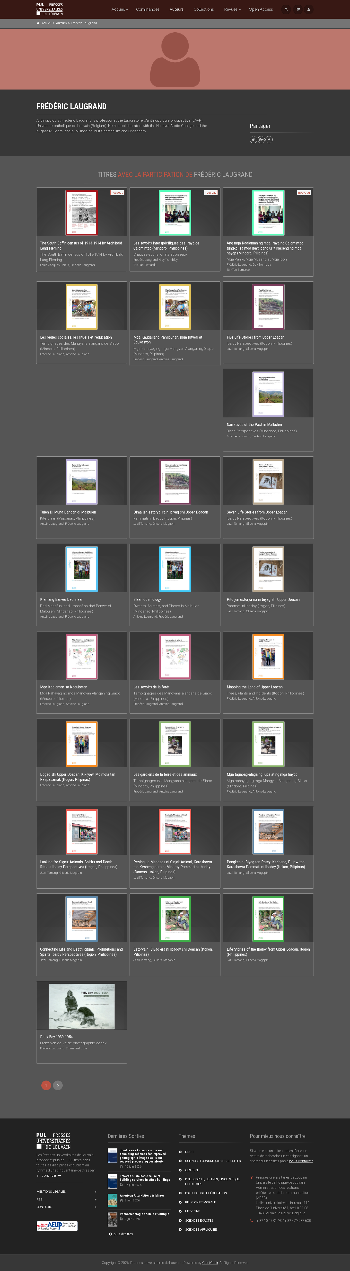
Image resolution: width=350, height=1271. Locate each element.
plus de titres (120, 1234)
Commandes (147, 9)
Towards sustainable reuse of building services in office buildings (145, 1178)
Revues (230, 9)
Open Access (261, 9)
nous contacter (301, 1161)
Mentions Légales (51, 1191)
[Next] (58, 1085)
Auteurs (177, 9)
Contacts (44, 1207)
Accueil (118, 9)
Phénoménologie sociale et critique (144, 1214)
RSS (40, 1199)
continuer (51, 1175)
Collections (204, 9)
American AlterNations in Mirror (142, 1195)
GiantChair (210, 1263)
